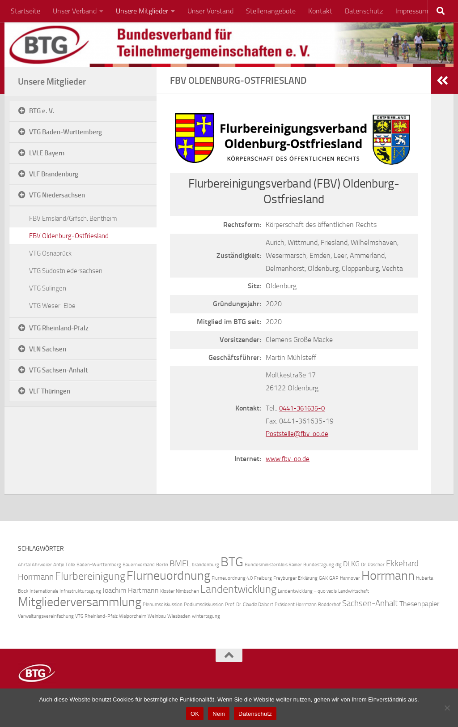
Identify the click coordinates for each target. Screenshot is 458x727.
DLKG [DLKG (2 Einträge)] (351, 564)
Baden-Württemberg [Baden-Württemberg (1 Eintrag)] (98, 565)
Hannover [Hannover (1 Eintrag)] (350, 578)
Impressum (411, 11)
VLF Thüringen (49, 391)
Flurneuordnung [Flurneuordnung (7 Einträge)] (168, 575)
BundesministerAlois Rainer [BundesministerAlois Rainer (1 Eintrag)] (273, 565)
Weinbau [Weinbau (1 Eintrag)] (157, 616)
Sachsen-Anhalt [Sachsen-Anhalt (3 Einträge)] (370, 603)
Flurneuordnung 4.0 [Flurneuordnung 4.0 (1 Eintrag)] (232, 578)
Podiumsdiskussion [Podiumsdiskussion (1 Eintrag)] (204, 604)
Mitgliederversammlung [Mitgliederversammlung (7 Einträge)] (79, 601)
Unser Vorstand (210, 11)
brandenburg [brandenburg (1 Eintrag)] (205, 565)
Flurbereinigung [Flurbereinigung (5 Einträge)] (90, 575)
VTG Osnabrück (50, 253)
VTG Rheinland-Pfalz (59, 328)
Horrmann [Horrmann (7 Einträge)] (388, 575)
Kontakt (320, 11)
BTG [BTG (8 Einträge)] (232, 562)
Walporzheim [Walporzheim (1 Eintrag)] (132, 616)
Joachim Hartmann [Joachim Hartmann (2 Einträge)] (130, 590)
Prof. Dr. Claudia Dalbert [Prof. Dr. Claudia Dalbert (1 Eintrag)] (249, 604)
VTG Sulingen (47, 288)
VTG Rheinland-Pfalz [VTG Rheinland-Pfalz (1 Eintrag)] (96, 616)
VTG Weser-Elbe (52, 306)
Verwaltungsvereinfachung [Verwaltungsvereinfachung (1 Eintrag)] (46, 616)
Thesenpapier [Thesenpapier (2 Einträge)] (419, 603)
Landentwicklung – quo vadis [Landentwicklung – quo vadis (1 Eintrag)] (307, 591)
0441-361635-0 (304, 408)
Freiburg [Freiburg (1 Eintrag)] (263, 578)
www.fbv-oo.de (288, 458)
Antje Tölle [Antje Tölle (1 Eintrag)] (64, 565)
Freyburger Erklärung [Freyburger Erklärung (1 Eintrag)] (295, 578)
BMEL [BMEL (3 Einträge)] (180, 563)
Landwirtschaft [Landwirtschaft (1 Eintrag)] (353, 591)
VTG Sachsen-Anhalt (58, 370)
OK (195, 713)
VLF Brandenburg (53, 174)
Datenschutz (364, 11)
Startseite (25, 11)
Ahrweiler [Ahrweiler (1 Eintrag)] (42, 565)
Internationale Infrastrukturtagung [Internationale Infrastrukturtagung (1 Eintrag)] (65, 591)
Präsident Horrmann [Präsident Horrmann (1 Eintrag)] (296, 604)
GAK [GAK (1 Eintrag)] (323, 578)
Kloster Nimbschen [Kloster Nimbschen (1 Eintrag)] (179, 591)
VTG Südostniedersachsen (65, 271)
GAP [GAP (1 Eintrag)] (334, 578)
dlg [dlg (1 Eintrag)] (338, 565)
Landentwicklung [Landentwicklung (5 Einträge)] (238, 588)
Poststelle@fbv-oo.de (298, 433)
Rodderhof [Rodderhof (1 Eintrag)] (329, 604)
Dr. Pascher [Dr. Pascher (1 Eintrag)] (373, 565)
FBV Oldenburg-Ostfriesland (69, 236)
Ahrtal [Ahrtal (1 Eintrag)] (24, 565)
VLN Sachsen (47, 349)
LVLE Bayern (46, 153)
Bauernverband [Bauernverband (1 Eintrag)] (139, 565)
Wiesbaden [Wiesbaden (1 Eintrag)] (179, 616)
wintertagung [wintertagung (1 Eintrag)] (206, 616)
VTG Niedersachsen (57, 195)
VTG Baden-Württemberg (65, 132)
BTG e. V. (42, 111)
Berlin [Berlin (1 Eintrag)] (162, 565)
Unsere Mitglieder (142, 11)
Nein (218, 713)
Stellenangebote (271, 11)
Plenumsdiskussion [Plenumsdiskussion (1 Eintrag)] (162, 604)
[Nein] (446, 707)
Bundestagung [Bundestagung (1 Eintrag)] (318, 565)
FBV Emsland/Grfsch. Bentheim (73, 218)
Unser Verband (75, 11)
